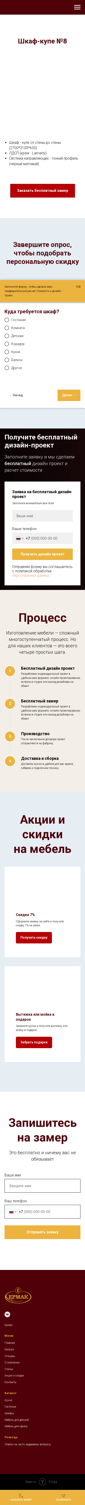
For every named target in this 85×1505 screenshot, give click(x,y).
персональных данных (30, 575)
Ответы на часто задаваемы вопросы (28, 1444)
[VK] (7, 1314)
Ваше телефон (24, 529)
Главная (10, 1342)
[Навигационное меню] (77, 7)
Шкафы (9, 1413)
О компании (12, 1362)
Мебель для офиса (16, 1426)
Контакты (10, 1382)
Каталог (9, 1349)
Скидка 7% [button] (25, 915)
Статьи (9, 1369)
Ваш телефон (16, 1201)
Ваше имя (13, 1175)
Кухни (8, 1400)
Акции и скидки (14, 1375)
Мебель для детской (17, 1420)
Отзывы (10, 1356)
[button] (42, 191)
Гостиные (10, 1406)
